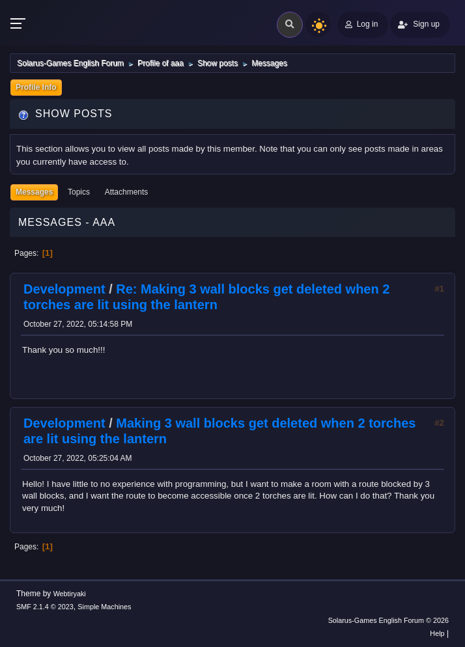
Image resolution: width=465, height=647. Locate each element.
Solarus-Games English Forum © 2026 (388, 620)
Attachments (126, 192)
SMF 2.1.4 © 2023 (45, 607)
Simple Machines (104, 607)
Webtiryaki (69, 594)
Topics (79, 192)
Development (64, 289)
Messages (34, 192)
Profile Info (36, 87)
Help (437, 633)
